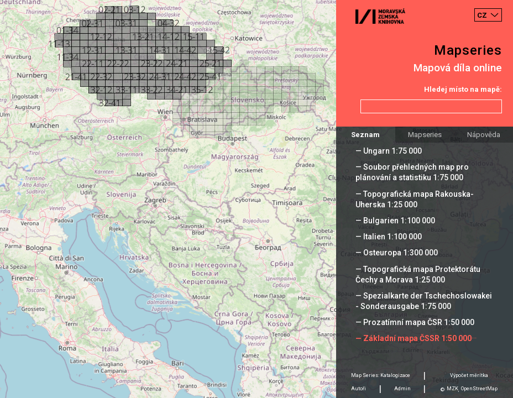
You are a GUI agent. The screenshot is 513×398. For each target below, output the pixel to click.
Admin (402, 388)
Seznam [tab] (365, 134)
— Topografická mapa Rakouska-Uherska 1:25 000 (414, 199)
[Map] (256, 199)
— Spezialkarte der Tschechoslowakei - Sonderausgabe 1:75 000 (423, 301)
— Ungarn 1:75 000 (388, 150)
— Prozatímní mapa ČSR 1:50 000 (414, 322)
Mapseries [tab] (425, 134)
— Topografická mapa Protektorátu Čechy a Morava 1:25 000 (417, 274)
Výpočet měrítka (469, 375)
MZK (452, 388)
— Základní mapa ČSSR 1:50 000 (413, 338)
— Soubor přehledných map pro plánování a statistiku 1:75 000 (412, 172)
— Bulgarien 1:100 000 (395, 220)
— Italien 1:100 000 (388, 236)
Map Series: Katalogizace (380, 375)
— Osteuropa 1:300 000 (396, 252)
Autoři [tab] (358, 388)
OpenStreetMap (479, 388)
